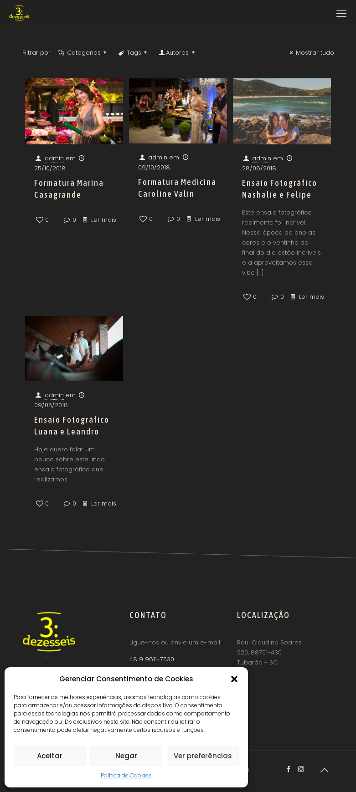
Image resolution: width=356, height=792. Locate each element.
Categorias (83, 52)
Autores (177, 52)
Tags (133, 52)
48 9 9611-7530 (151, 659)
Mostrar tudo (310, 52)
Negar (126, 756)
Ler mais (103, 219)
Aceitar (49, 756)
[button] (234, 679)
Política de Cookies (126, 775)
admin (54, 158)
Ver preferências (203, 756)
